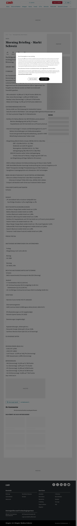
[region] (39, 68)
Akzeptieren (44, 79)
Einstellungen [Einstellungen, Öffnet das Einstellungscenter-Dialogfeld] (33, 79)
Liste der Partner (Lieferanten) (25, 74)
